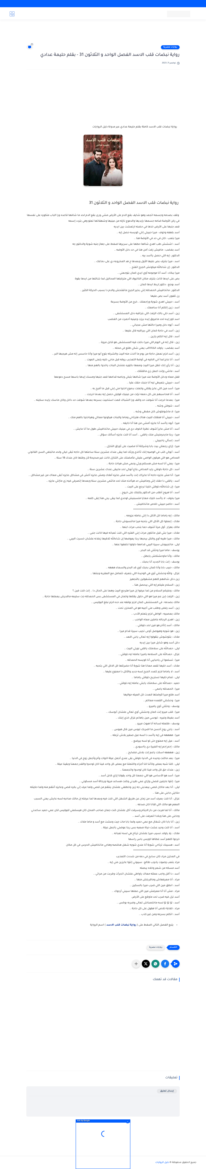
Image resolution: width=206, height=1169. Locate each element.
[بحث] (12, 13)
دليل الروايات (162, 1162)
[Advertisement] (103, 34)
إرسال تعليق (167, 1091)
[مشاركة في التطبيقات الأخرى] (136, 964)
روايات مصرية (170, 47)
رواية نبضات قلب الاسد (121, 925)
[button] (165, 964)
